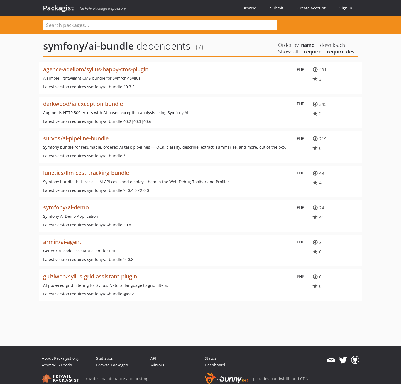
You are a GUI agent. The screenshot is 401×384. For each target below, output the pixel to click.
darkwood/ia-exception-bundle (83, 103)
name (307, 44)
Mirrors (157, 365)
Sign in (345, 8)
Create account (311, 8)
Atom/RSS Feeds (57, 365)
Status (210, 358)
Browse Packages (112, 365)
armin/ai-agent (62, 242)
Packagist (58, 7)
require (312, 51)
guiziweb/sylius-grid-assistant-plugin (90, 276)
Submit (276, 8)
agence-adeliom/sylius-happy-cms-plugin (95, 69)
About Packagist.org (60, 358)
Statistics (104, 358)
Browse (249, 8)
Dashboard (215, 365)
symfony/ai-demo (66, 207)
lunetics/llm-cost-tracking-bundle (86, 173)
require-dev (341, 51)
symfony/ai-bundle (88, 46)
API (153, 358)
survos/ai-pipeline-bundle (76, 138)
